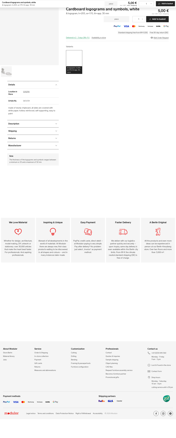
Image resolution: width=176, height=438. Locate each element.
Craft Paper (56, 16)
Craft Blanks (68, 16)
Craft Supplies (29, 16)
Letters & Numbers (42, 22)
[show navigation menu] (5, 16)
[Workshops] (124, 9)
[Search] (73, 9)
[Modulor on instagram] (163, 433)
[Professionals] (139, 9)
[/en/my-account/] (164, 9)
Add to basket (157, 38)
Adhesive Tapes (94, 16)
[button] (74, 81)
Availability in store (99, 56)
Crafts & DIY (15, 22)
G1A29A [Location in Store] (26, 111)
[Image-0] (6, 90)
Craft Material (43, 16)
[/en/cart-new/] (170, 9)
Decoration (131, 16)
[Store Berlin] (154, 9)
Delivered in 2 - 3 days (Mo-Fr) (78, 56)
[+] (143, 38)
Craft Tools (80, 16)
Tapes (141, 16)
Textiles (121, 16)
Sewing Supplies (109, 16)
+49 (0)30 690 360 (10, 2)
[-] (134, 38)
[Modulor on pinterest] (170, 433)
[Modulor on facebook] (156, 433)
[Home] (15, 16)
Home (5, 22)
